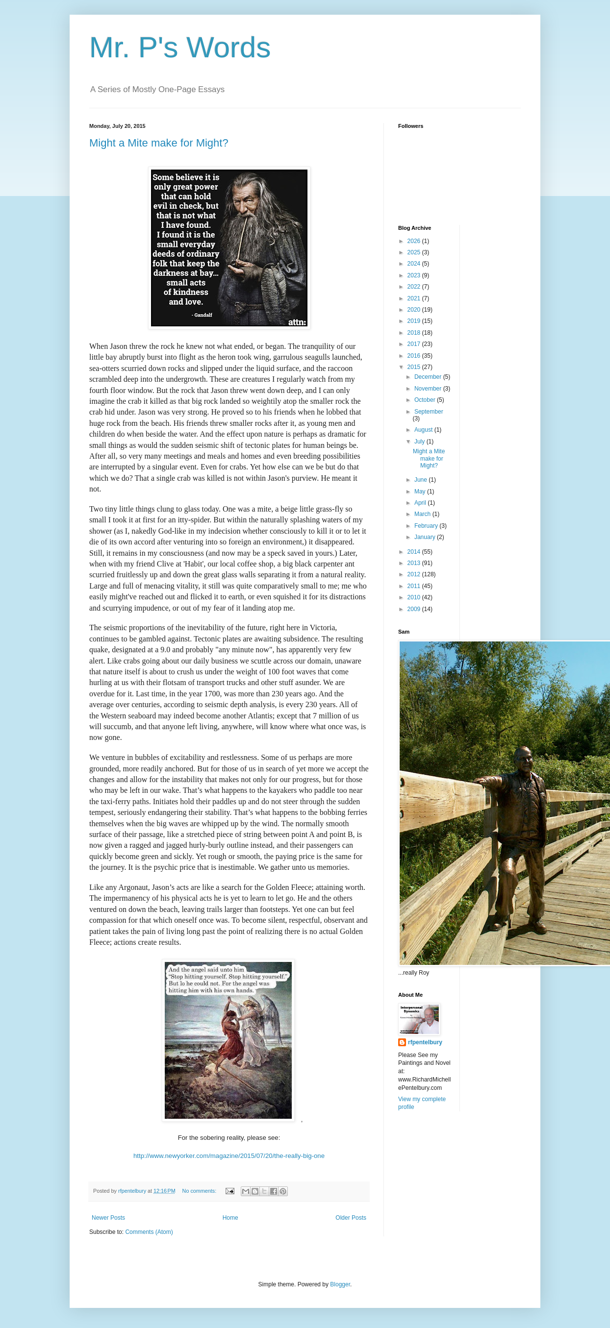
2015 (414, 367)
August (424, 429)
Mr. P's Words (180, 47)
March (423, 514)
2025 (414, 252)
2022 (414, 286)
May (420, 491)
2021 (414, 298)
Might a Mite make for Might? (159, 143)
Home (230, 1217)
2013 (414, 563)
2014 (414, 551)
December (428, 376)
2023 (414, 275)
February (426, 525)
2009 (414, 609)
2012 (414, 574)
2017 (414, 344)
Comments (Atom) (149, 1232)
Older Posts (350, 1217)
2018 (414, 332)
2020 (414, 309)
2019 (414, 321)
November (428, 388)
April (421, 502)
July (420, 441)
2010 (414, 597)
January (425, 537)
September (428, 411)
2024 (414, 263)
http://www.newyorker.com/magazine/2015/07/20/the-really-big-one (229, 1155)
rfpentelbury (425, 1042)
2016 (414, 355)
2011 (414, 586)
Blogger (340, 1284)
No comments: (200, 1191)
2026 (414, 241)
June (421, 479)
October (425, 399)
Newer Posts (108, 1217)
